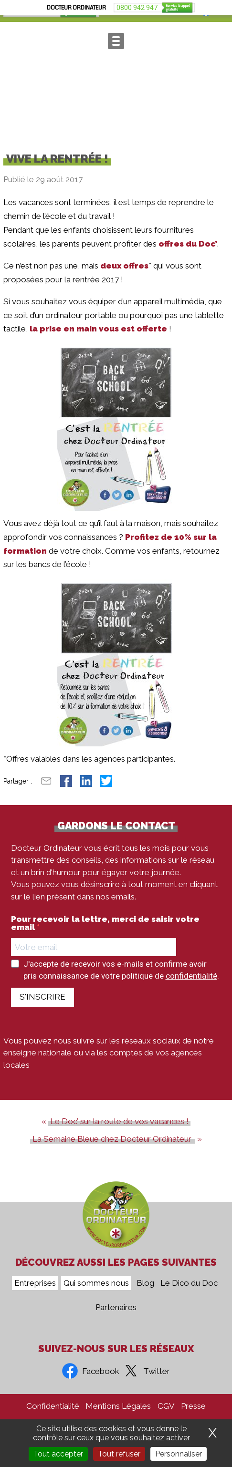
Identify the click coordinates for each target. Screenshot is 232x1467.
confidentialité (191, 987)
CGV (166, 1406)
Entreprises (35, 1283)
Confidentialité (52, 1406)
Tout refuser (119, 1453)
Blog (145, 1283)
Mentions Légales (118, 1406)
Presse (193, 1406)
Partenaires (116, 1307)
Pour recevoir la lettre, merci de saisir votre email (105, 934)
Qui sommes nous (96, 1283)
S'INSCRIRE (42, 1008)
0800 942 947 (29, 11)
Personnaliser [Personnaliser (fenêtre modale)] (178, 1453)
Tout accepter (58, 1453)
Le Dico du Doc (189, 1283)
